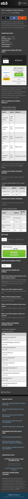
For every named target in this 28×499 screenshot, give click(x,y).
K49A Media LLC (5, 478)
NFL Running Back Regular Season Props (13, 409)
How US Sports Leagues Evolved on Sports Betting (13, 448)
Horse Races (6, 392)
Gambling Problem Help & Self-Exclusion (14, 468)
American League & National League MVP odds (13, 404)
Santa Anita (8, 43)
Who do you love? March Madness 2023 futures (13, 415)
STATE (5, 58)
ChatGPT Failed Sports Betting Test (13, 426)
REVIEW (6, 79)
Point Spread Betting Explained (12, 437)
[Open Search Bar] (19, 3)
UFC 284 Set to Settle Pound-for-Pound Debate (12, 421)
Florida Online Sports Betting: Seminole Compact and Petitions (12, 442)
